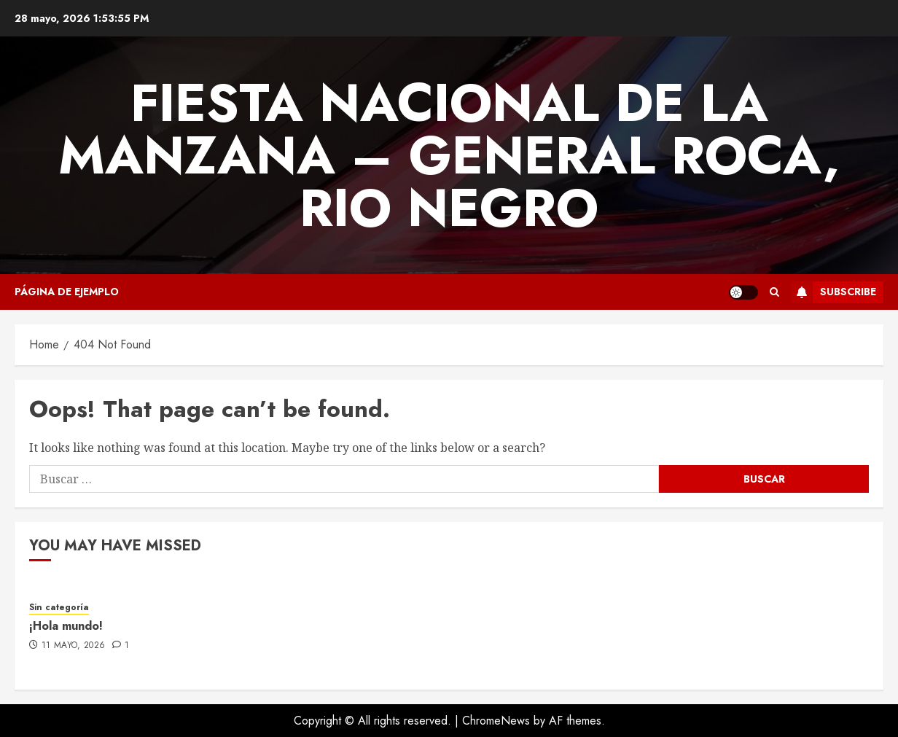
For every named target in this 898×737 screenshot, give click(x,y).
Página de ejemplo (67, 291)
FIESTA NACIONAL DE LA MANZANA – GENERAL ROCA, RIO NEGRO (449, 155)
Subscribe (833, 292)
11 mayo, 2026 (74, 646)
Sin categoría (59, 607)
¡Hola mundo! (66, 625)
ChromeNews (496, 720)
